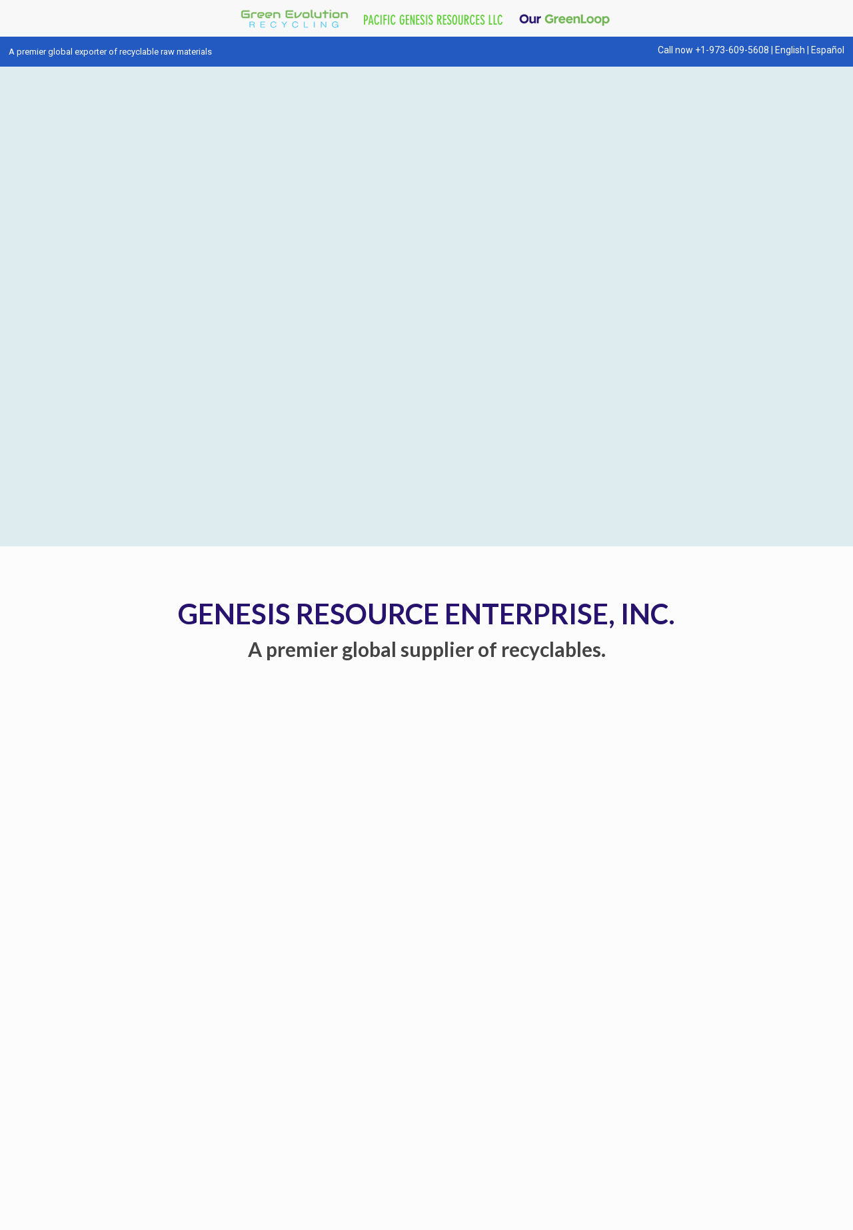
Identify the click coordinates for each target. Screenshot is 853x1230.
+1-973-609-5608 (732, 50)
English (790, 50)
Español (827, 50)
